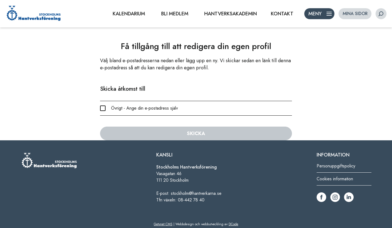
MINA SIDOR (355, 13)
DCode (233, 224)
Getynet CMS (163, 224)
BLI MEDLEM (174, 13)
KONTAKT (282, 13)
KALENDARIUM (129, 13)
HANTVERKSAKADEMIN (230, 13)
